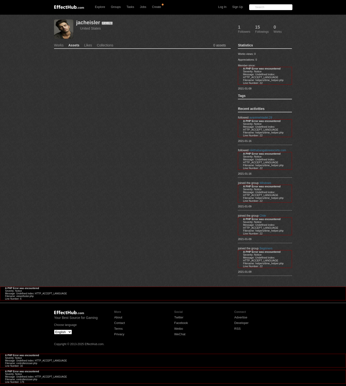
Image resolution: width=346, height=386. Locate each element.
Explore (100, 7)
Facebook (181, 323)
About (118, 317)
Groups (116, 7)
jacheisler (88, 22)
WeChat (179, 334)
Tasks (130, 7)
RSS (237, 328)
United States (90, 28)
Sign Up (237, 7)
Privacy (119, 334)
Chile (263, 215)
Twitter (178, 317)
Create (156, 7)
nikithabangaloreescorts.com (267, 150)
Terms (118, 328)
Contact (119, 323)
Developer (241, 323)
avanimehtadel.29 (260, 117)
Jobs (143, 7)
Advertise (240, 317)
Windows (265, 183)
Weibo (178, 328)
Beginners (266, 248)
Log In (222, 7)
